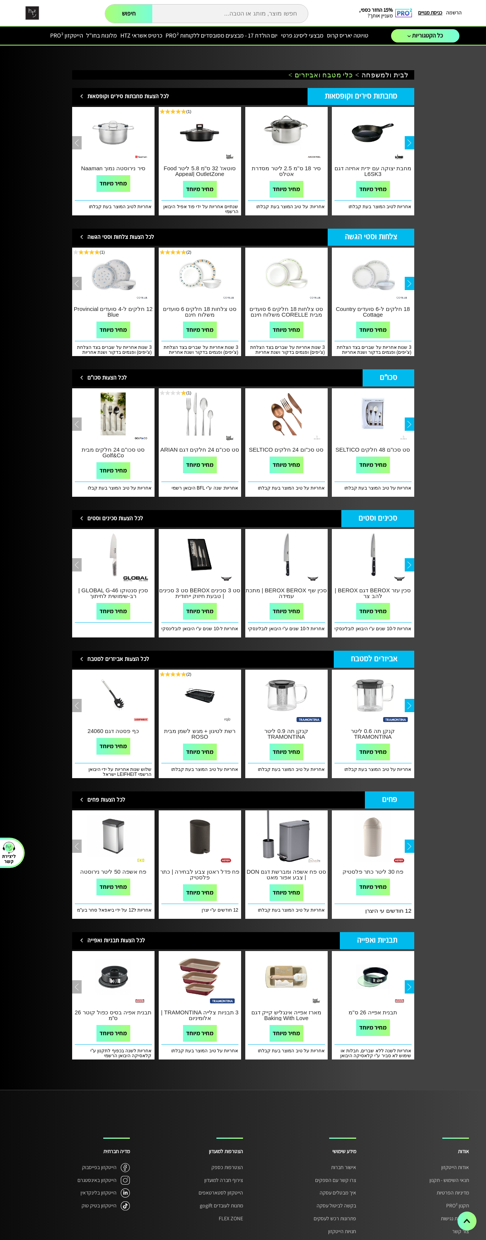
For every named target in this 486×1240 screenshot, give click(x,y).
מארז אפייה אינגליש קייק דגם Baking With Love (286, 1015)
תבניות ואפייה (377, 940)
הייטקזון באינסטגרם (97, 1180)
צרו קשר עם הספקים (335, 1180)
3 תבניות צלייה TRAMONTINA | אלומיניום (199, 1015)
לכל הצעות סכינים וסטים (115, 518)
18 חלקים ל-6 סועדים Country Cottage (373, 311)
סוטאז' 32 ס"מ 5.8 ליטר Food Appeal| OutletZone (200, 171)
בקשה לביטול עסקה (336, 1205)
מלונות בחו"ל (101, 35)
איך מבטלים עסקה (338, 1192)
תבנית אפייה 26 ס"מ (373, 1012)
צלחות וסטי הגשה (371, 237)
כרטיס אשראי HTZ (141, 35)
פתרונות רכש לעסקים (335, 1218)
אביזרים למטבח (374, 659)
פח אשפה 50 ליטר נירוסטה (113, 871)
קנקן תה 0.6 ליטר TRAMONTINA (372, 733)
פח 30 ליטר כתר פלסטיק (372, 871)
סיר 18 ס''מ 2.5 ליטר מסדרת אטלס (286, 171)
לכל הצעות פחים (106, 800)
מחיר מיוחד (113, 183)
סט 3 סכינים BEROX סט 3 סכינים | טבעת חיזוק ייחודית (199, 593)
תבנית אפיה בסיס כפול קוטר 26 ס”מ (113, 1015)
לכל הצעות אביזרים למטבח (118, 659)
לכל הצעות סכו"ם (107, 377)
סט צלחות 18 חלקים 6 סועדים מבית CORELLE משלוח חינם (286, 311)
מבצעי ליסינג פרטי (302, 35)
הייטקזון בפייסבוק (99, 1167)
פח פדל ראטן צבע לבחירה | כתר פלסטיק (199, 874)
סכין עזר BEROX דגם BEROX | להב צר (373, 593)
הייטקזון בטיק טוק (99, 1205)
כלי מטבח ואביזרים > (321, 75)
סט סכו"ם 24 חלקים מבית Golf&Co (113, 452)
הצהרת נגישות (455, 1218)
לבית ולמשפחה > (382, 75)
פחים (389, 800)
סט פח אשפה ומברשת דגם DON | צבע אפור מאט (286, 874)
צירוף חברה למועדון (223, 1180)
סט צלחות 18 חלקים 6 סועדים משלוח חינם (200, 311)
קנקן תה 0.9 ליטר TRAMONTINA (286, 733)
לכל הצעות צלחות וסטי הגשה (120, 237)
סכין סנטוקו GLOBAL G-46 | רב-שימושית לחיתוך (113, 593)
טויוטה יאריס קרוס (347, 35)
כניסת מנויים (430, 12)
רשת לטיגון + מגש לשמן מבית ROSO (199, 733)
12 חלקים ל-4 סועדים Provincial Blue (113, 311)
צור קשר (460, 1231)
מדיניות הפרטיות (453, 1192)
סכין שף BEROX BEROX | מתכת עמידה (286, 593)
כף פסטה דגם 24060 (113, 731)
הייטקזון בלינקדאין (98, 1192)
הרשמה (454, 12)
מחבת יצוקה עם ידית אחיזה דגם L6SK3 (373, 171)
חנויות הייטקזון (342, 1231)
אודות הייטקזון (455, 1167)
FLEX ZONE (231, 1218)
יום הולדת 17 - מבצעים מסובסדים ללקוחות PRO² (222, 35)
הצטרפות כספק (227, 1167)
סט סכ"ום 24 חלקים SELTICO (286, 449)
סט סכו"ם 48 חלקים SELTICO (373, 449)
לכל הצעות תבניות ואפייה (116, 940)
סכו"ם (388, 378)
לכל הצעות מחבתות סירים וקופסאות (128, 96)
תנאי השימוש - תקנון (449, 1180)
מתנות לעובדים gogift (221, 1205)
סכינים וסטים (377, 518)
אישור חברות (343, 1167)
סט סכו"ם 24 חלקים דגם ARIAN (199, 449)
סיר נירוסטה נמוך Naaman (113, 168)
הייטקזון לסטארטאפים (221, 1192)
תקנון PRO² (457, 1205)
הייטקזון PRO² (66, 35)
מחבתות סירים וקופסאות (361, 96)
